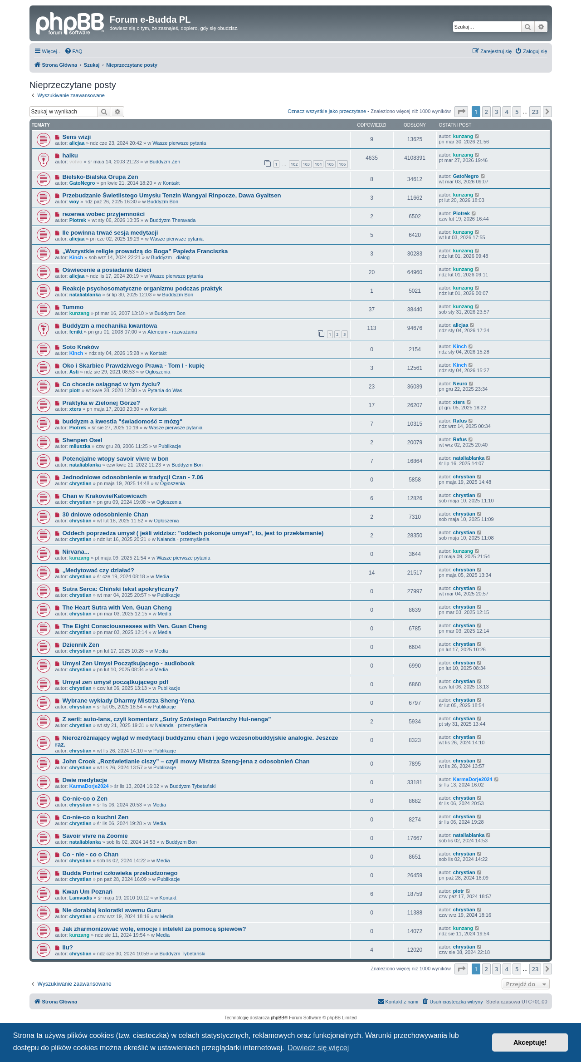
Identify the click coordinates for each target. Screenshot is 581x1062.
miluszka (79, 446)
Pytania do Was (164, 390)
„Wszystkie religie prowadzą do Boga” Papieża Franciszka (145, 251)
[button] (461, 111)
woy (74, 201)
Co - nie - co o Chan (90, 854)
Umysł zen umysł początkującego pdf (115, 681)
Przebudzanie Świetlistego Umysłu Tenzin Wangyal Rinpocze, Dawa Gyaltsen (171, 195)
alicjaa (77, 143)
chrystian (80, 483)
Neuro (460, 383)
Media (162, 576)
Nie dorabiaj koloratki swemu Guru (111, 910)
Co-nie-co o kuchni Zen (95, 817)
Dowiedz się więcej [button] (318, 1048)
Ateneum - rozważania (172, 331)
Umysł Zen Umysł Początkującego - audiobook (128, 663)
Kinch (76, 257)
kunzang (463, 136)
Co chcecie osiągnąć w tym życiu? (111, 384)
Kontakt (171, 183)
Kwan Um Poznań (87, 891)
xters (75, 409)
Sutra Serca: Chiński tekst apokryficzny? (120, 588)
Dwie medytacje (84, 780)
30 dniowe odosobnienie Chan (105, 514)
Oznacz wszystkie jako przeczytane (327, 111)
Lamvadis (81, 897)
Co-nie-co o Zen (84, 798)
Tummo (72, 307)
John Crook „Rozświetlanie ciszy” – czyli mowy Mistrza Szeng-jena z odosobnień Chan (185, 761)
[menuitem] (73, 51)
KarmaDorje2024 (89, 786)
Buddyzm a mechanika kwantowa (109, 325)
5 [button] (516, 112)
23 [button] (535, 112)
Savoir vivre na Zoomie (94, 835)
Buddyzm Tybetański (192, 786)
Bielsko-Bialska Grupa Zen (100, 176)
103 (306, 164)
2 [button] (486, 112)
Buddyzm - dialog (170, 257)
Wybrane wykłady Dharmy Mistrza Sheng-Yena (128, 700)
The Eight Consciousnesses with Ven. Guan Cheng (134, 626)
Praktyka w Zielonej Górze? (101, 402)
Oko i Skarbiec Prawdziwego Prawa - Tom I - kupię (133, 365)
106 (342, 164)
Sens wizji (76, 136)
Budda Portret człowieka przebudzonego (119, 873)
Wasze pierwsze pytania (179, 143)
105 (330, 164)
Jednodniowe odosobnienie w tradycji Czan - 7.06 (132, 477)
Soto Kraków (80, 347)
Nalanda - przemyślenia (183, 539)
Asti (74, 371)
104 (318, 164)
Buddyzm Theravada (172, 220)
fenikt (76, 331)
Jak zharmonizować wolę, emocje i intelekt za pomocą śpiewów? (154, 928)
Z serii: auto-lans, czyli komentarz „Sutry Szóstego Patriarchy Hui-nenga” (166, 719)
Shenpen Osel (82, 440)
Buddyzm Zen (164, 161)
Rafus (460, 420)
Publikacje (169, 446)
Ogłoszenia (157, 371)
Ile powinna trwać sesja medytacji (110, 232)
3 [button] (496, 112)
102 (294, 164)
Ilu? (67, 947)
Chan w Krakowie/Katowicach (104, 495)
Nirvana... (75, 551)
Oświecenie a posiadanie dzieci (106, 269)
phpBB (277, 1017)
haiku (70, 155)
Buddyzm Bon (162, 201)
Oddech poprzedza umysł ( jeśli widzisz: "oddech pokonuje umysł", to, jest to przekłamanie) (192, 533)
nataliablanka (85, 294)
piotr (74, 390)
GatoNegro (82, 183)
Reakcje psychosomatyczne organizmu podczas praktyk (142, 288)
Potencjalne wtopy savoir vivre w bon (115, 458)
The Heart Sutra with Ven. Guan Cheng (116, 607)
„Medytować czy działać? (98, 570)
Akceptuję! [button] (530, 1042)
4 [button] (506, 112)
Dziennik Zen (80, 644)
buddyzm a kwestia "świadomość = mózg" (122, 421)
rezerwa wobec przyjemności (103, 214)
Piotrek (77, 220)
